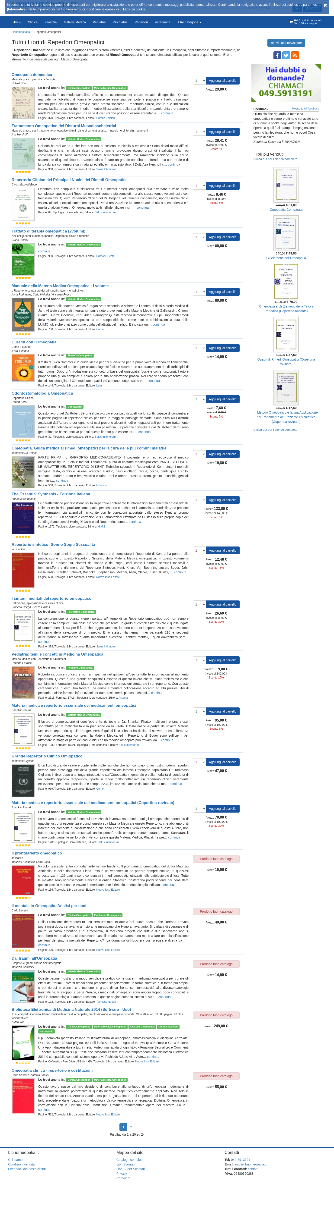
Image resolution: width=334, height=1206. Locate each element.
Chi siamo (15, 1160)
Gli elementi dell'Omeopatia (286, 258)
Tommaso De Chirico (24, 453)
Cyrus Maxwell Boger (25, 184)
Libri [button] (16, 22)
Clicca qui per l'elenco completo (275, 159)
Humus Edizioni (106, 118)
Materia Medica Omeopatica (110, 88)
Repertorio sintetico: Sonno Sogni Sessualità (53, 544)
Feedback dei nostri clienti (27, 1169)
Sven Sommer (20, 350)
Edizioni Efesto (105, 256)
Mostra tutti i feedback (305, 108)
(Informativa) (17, 9)
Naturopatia (46, 1031)
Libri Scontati (125, 1164)
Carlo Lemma (20, 910)
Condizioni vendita (21, 1164)
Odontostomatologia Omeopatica (42, 393)
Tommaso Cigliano (23, 761)
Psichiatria (120, 22)
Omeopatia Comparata (286, 209)
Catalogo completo (130, 1160)
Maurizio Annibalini (23, 862)
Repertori (141, 22)
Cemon (100, 329)
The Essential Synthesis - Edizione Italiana (51, 494)
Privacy (121, 1173)
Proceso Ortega (21, 607)
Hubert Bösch (20, 83)
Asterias (123, 697)
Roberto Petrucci (22, 663)
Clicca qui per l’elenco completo (276, 429)
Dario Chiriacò (20, 1075)
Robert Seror (19, 402)
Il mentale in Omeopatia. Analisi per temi (49, 906)
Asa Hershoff (20, 134)
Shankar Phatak (21, 710)
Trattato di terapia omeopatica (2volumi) (48, 231)
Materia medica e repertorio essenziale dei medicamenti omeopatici (74, 705)
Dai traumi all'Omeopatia (34, 958)
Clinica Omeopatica (79, 88)
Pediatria (99, 22)
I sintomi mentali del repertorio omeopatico (51, 598)
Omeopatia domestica (32, 74)
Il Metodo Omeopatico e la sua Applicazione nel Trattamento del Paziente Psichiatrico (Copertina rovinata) (286, 417)
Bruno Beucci (20, 240)
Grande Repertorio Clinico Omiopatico (47, 756)
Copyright (123, 1178)
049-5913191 (240, 1160)
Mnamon (101, 485)
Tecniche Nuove (106, 1001)
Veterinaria (162, 22)
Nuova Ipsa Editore (108, 577)
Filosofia (51, 22)
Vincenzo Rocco (61, 294)
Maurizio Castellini (23, 967)
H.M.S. (102, 526)
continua (167, 113)
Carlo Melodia (41, 294)
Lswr (99, 385)
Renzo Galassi (41, 607)
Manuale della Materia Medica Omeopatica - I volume (60, 286)
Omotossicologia (168, 1026)
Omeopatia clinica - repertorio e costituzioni (52, 1070)
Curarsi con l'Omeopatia (34, 342)
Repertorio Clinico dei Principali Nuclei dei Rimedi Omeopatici (69, 180)
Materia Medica (75, 22)
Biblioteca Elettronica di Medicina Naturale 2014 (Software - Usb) (71, 1009)
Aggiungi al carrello (222, 80)
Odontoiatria (75, 406)
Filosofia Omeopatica (80, 355)
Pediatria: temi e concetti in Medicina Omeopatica (57, 654)
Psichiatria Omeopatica (81, 611)
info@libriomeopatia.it (251, 1164)
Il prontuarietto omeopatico (37, 853)
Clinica (33, 22)
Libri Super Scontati (130, 1169)
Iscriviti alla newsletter (286, 43)
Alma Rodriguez (21, 294)
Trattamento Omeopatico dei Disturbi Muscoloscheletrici (64, 126)
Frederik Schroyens (23, 498)
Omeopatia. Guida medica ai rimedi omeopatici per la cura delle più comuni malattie (89, 448)
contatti (253, 1169)
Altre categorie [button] (189, 22)
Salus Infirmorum (106, 169)
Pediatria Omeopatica (80, 667)
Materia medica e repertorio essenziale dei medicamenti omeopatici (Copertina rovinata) (93, 803)
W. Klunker (18, 549)
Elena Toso (43, 862)
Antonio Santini (40, 1075)
